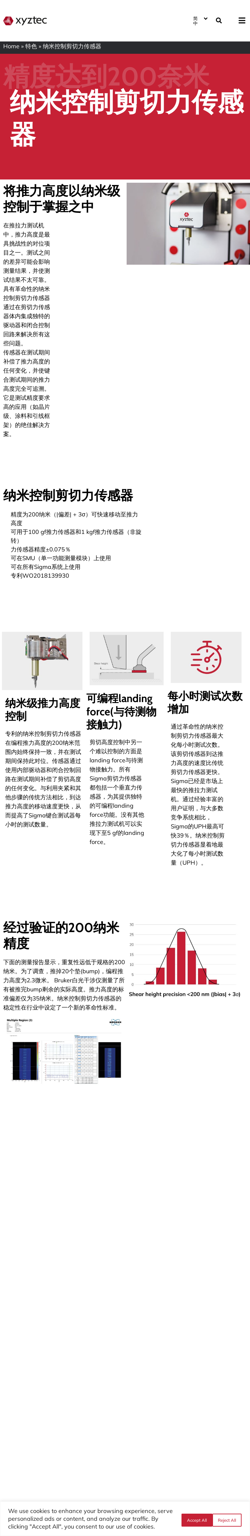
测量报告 (32, 962)
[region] (125, 1518)
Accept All (226, 1518)
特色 (31, 46)
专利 (11, 733)
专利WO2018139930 (40, 575)
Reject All (194, 1518)
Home (11, 46)
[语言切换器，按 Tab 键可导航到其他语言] (200, 19)
